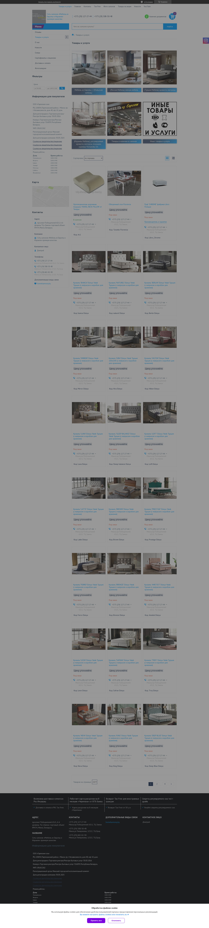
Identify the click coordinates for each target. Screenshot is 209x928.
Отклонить (116, 921)
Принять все (96, 921)
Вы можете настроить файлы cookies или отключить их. (103, 915)
